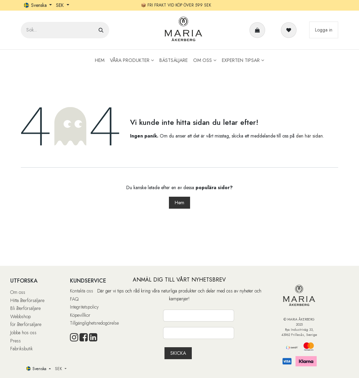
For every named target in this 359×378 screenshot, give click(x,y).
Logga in (323, 29)
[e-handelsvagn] (259, 30)
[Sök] (101, 30)
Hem (179, 202)
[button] (178, 353)
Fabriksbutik (21, 348)
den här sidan (309, 135)
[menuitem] (99, 60)
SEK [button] (60, 5)
